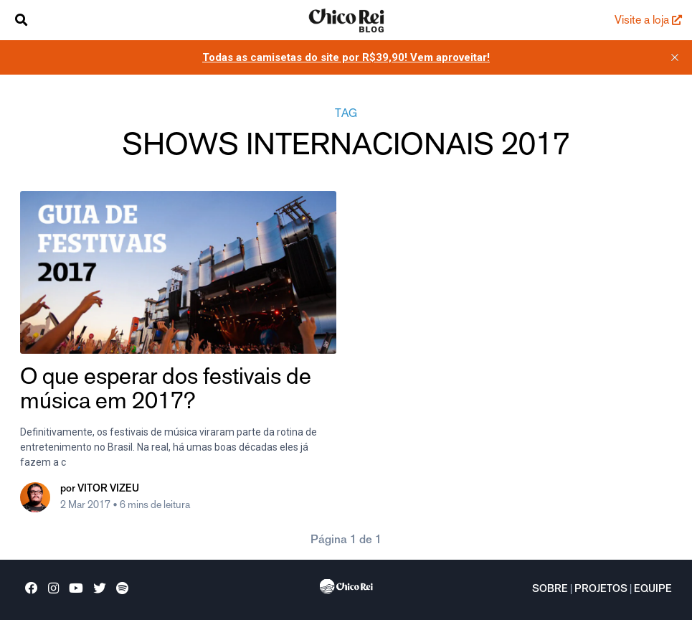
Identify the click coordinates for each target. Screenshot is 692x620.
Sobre (550, 590)
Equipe (653, 590)
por (99, 489)
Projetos (600, 590)
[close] (674, 57)
